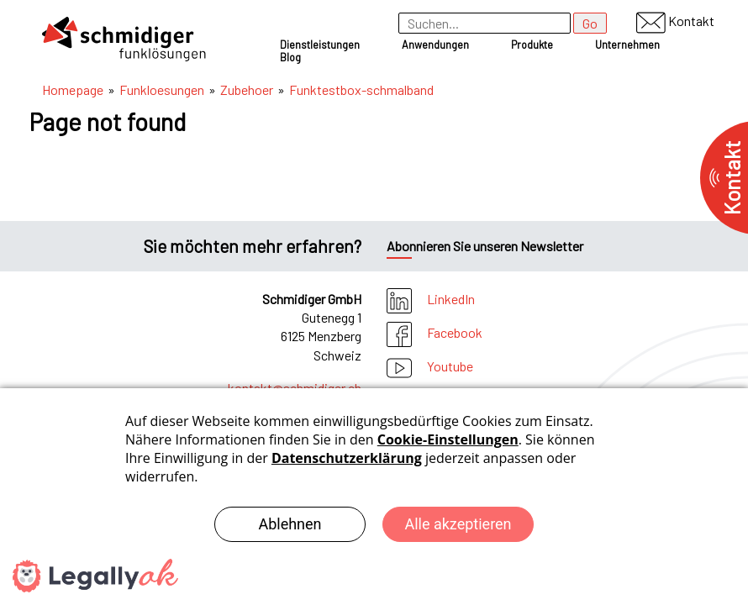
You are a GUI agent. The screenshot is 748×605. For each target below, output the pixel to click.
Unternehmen (627, 44)
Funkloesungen (161, 89)
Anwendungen (435, 44)
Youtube (430, 366)
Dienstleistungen (320, 44)
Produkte (532, 44)
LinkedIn (431, 299)
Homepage (72, 89)
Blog (290, 57)
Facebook (434, 332)
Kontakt (675, 21)
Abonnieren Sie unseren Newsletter (485, 246)
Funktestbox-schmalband (361, 89)
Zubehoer (246, 89)
